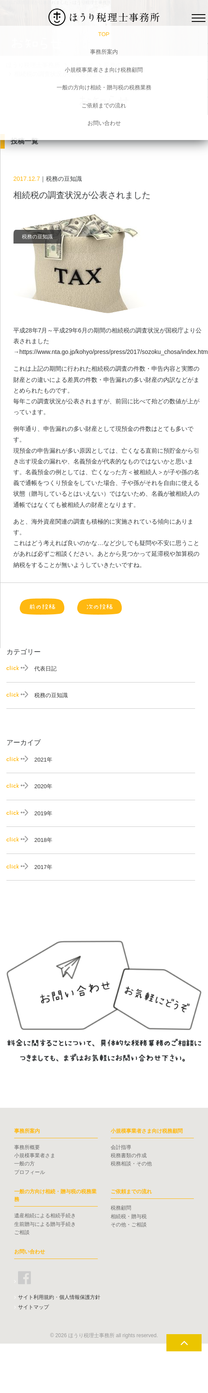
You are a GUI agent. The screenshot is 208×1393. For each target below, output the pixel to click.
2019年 (43, 813)
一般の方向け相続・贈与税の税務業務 (104, 87)
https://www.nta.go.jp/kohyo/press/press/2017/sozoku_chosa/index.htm (113, 351)
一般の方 (24, 1164)
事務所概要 (27, 1147)
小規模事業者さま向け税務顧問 (104, 70)
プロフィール (29, 1172)
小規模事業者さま (34, 1155)
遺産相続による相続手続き (45, 1216)
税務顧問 (121, 1208)
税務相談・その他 (131, 1164)
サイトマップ (33, 1307)
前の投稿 (42, 606)
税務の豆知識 (51, 695)
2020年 (43, 786)
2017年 (43, 867)
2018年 (43, 840)
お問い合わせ (104, 123)
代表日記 (45, 668)
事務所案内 (104, 52)
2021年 (43, 759)
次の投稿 (99, 606)
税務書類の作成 (129, 1155)
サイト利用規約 (36, 1297)
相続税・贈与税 (129, 1216)
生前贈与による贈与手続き (45, 1224)
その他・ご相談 (129, 1225)
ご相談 (22, 1232)
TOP (104, 34)
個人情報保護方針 (79, 1297)
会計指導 (121, 1147)
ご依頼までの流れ (103, 105)
